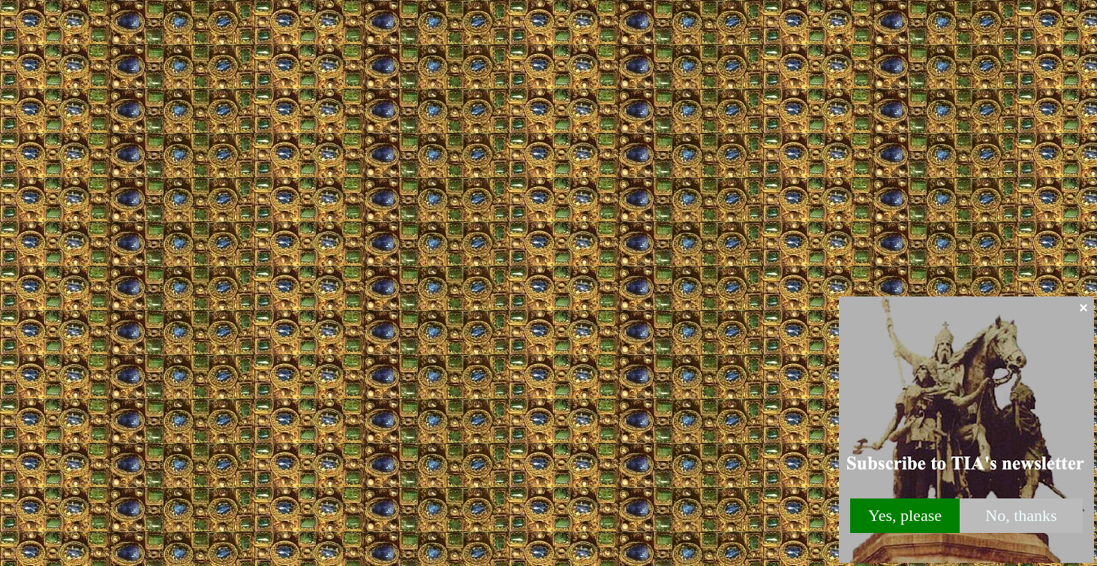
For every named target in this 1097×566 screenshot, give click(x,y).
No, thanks (1020, 515)
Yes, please (905, 515)
